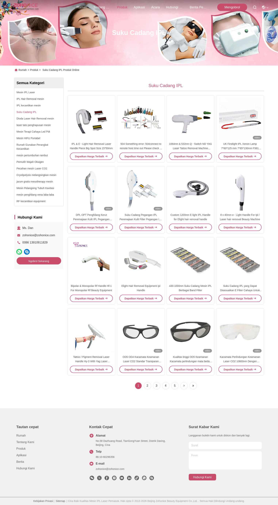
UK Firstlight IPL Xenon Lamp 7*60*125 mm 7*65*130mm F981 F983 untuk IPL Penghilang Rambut (240, 148)
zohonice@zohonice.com (38, 235)
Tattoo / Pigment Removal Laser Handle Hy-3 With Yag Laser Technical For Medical (91, 361)
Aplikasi (139, 7)
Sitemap (60, 501)
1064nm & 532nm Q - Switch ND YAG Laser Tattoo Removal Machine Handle (190, 148)
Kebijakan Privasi (43, 501)
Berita (20, 461)
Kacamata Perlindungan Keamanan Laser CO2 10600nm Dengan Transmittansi (240, 361)
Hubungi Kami (174, 7)
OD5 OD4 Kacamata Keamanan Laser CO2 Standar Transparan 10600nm (141, 361)
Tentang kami (102, 7)
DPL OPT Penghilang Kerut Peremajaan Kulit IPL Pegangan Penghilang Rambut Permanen (91, 219)
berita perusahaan (198, 7)
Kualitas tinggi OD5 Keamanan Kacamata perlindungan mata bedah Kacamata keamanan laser (190, 361)
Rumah (81, 7)
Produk (122, 7)
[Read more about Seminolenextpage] (184, 385)
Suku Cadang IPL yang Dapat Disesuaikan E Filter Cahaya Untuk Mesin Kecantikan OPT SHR (240, 290)
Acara (155, 7)
